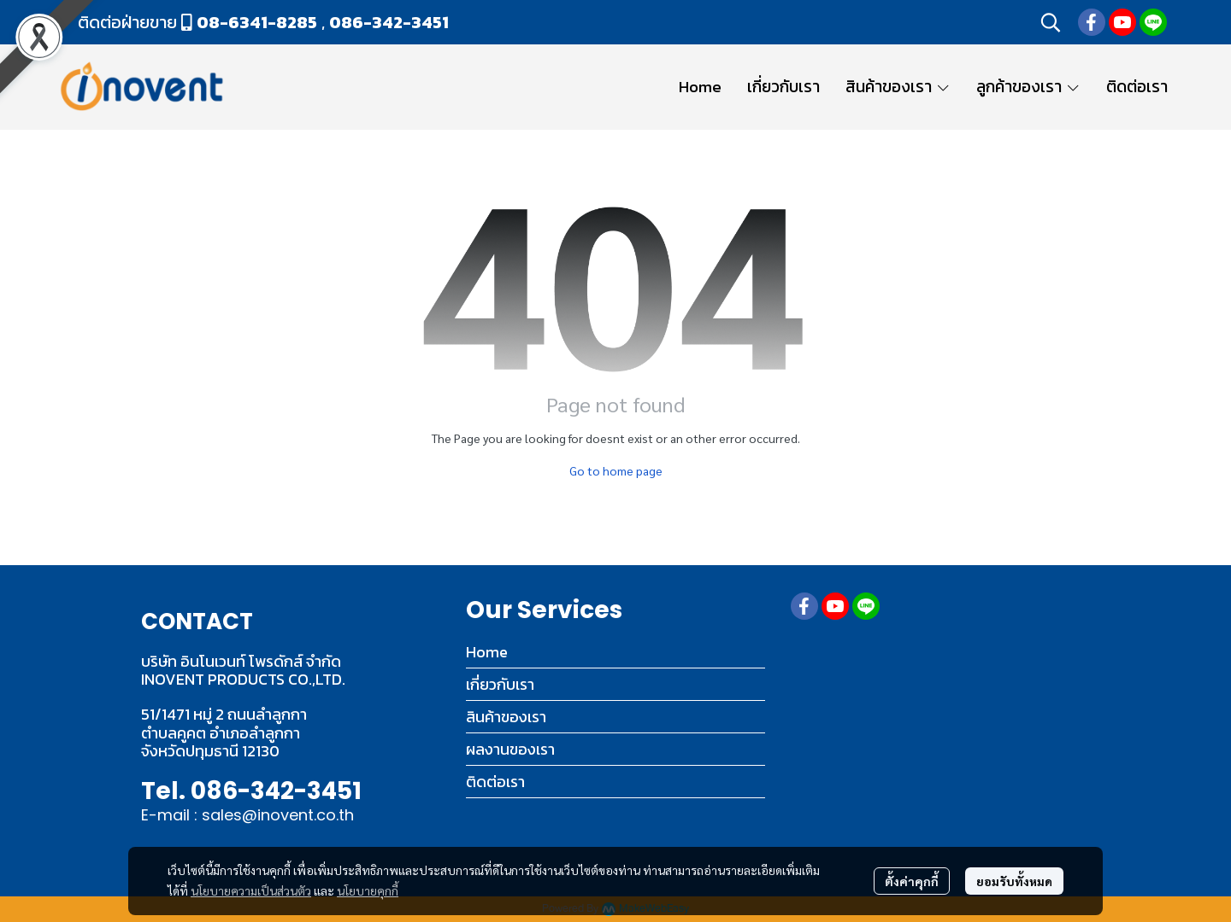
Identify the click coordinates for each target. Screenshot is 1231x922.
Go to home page (616, 470)
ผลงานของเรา (510, 749)
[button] (1050, 22)
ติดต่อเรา (495, 781)
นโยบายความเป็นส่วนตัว (251, 890)
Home (487, 651)
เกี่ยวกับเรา (500, 684)
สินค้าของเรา (506, 716)
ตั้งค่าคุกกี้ (912, 881)
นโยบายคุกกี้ (367, 890)
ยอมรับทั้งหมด (1014, 881)
